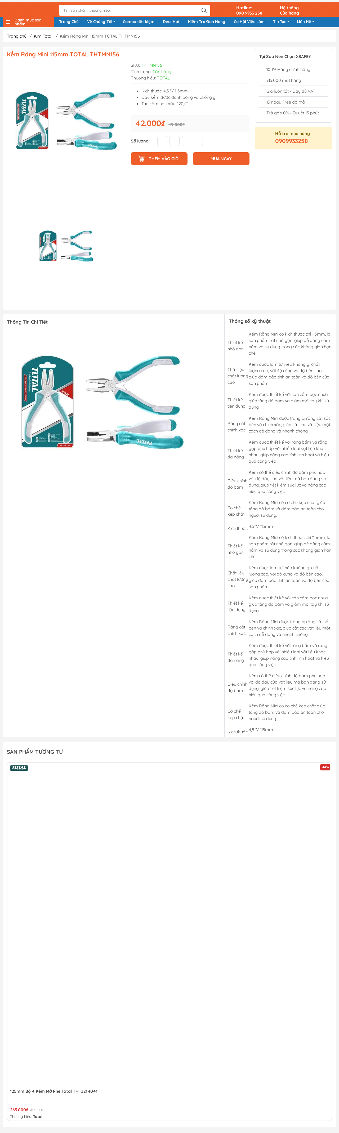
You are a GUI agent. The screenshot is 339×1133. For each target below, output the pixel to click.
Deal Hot (171, 20)
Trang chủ (16, 38)
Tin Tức (283, 21)
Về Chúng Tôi (103, 21)
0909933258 (291, 142)
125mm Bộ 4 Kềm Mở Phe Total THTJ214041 (53, 1092)
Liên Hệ (307, 21)
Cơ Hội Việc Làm (249, 20)
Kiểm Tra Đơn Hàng (206, 20)
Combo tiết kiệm (138, 20)
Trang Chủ (69, 20)
